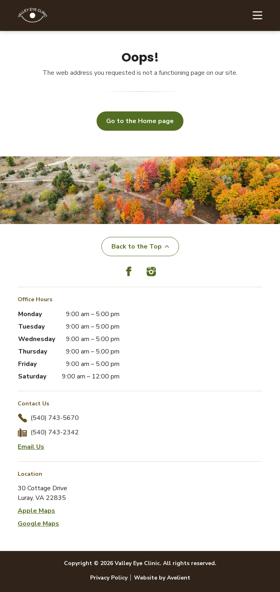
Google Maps (38, 523)
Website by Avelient (162, 578)
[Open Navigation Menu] (253, 15)
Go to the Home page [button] (140, 121)
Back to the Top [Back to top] (140, 246)
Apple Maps (36, 510)
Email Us (31, 446)
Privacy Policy (109, 578)
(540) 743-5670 (55, 417)
